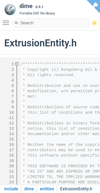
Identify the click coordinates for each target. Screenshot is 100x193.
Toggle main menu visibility (7, 20)
